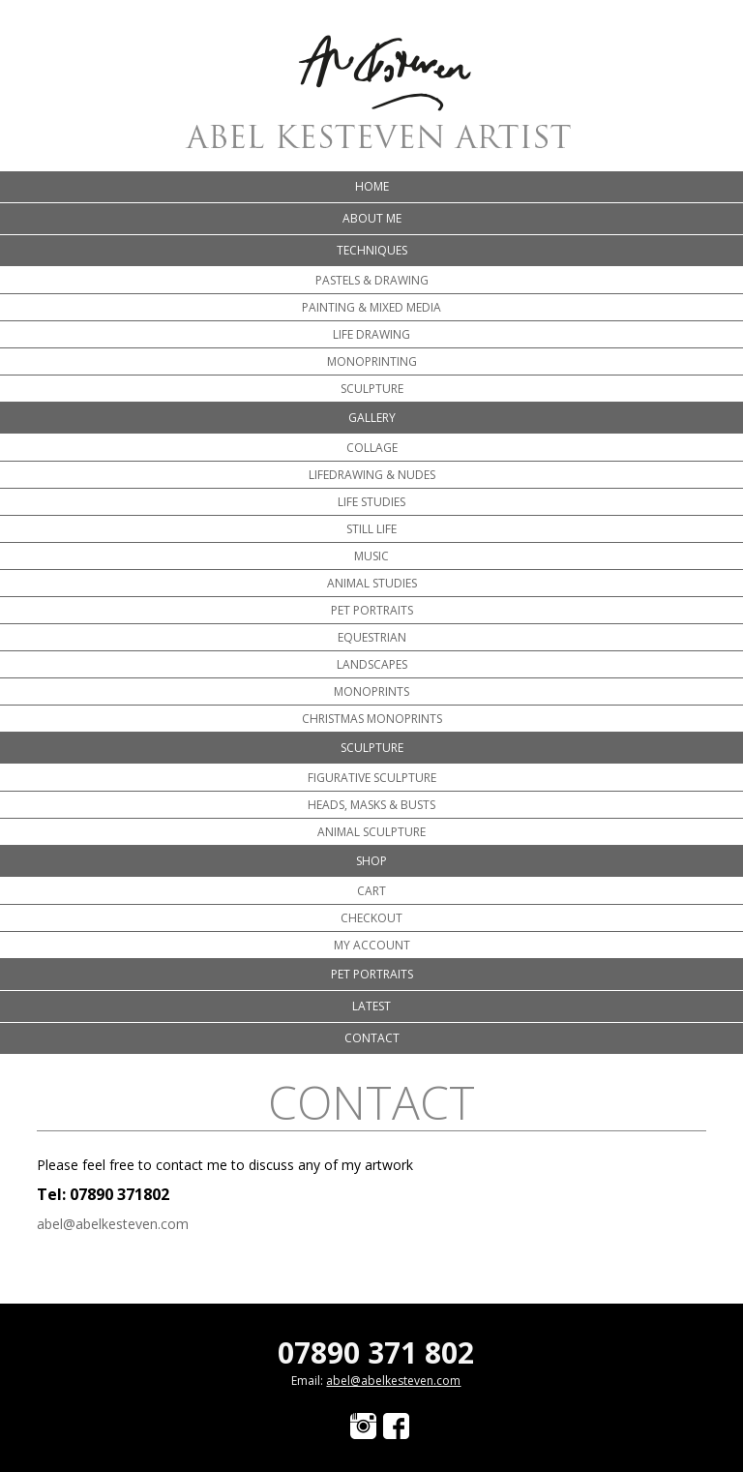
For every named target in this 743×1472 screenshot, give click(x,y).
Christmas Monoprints (372, 718)
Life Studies (371, 502)
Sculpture (372, 388)
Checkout (371, 918)
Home (372, 186)
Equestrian (372, 637)
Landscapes (372, 664)
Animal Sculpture (371, 832)
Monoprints (371, 691)
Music (371, 556)
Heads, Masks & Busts (371, 804)
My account (372, 945)
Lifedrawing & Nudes (372, 474)
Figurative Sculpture (372, 777)
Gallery (372, 417)
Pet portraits (372, 610)
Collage (372, 447)
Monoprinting (372, 361)
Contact (372, 1038)
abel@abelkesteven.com (113, 1224)
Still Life (371, 529)
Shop (371, 861)
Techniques (372, 250)
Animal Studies (372, 583)
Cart (371, 891)
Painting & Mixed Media (371, 307)
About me (371, 218)
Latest (371, 1006)
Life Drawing (371, 334)
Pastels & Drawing (372, 280)
